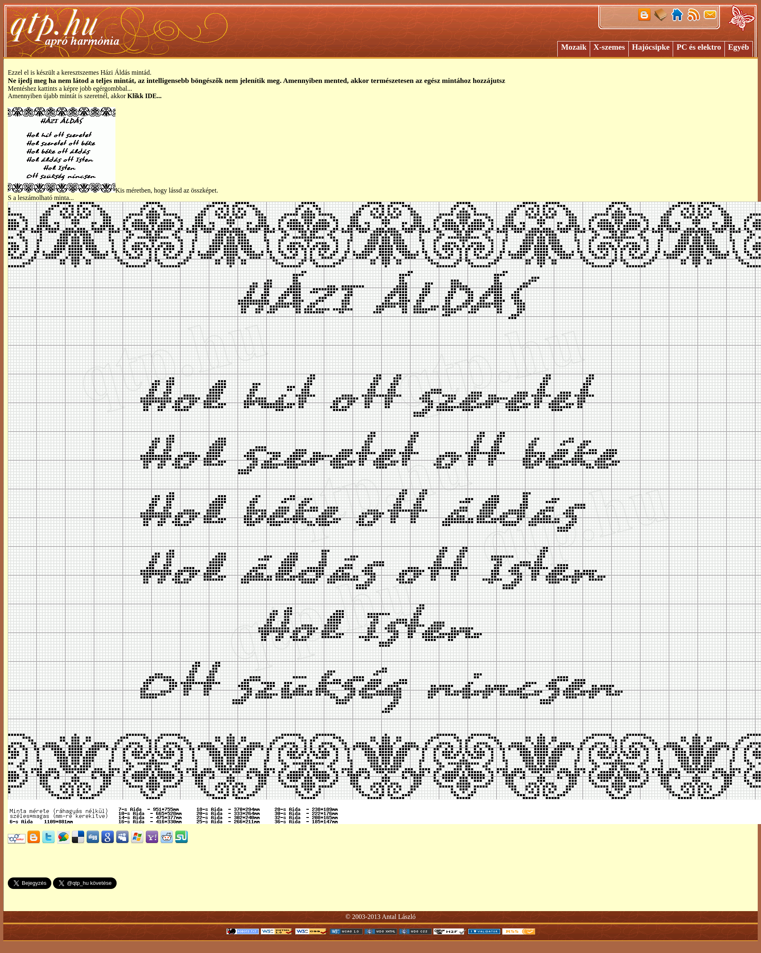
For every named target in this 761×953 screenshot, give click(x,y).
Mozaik (573, 47)
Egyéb (738, 47)
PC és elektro (698, 47)
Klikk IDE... (144, 95)
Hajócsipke (651, 47)
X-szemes (609, 47)
